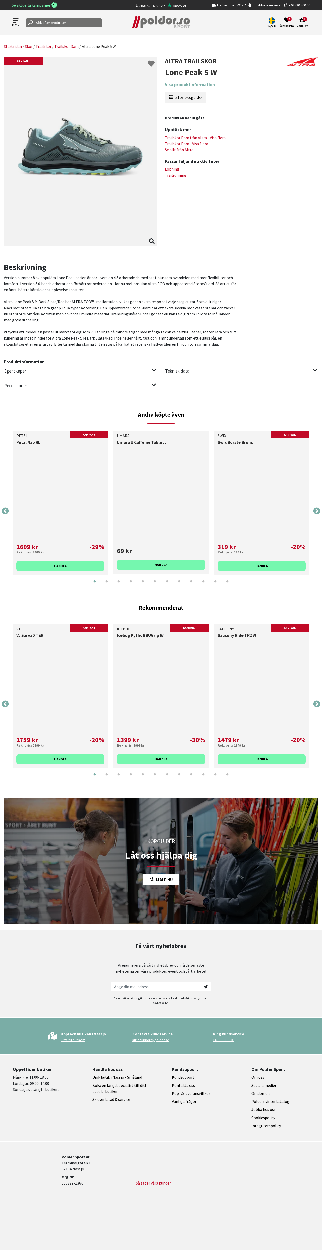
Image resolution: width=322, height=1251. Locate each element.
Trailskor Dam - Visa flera (186, 143)
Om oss (257, 1077)
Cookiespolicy (263, 1117)
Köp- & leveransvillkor (191, 1093)
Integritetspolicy (266, 1125)
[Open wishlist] (286, 22)
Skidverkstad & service (111, 1099)
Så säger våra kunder (153, 1183)
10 (203, 585)
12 (227, 585)
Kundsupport (183, 1077)
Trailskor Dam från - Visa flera (195, 137)
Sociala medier (263, 1085)
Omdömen (260, 1093)
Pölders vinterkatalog (270, 1101)
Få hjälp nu (161, 879)
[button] (272, 22)
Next (317, 511)
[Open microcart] (302, 22)
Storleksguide (185, 97)
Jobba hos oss (263, 1109)
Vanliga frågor (184, 1101)
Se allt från (179, 149)
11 (215, 585)
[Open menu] (15, 22)
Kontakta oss (183, 1085)
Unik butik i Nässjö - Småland (117, 1077)
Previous (5, 511)
